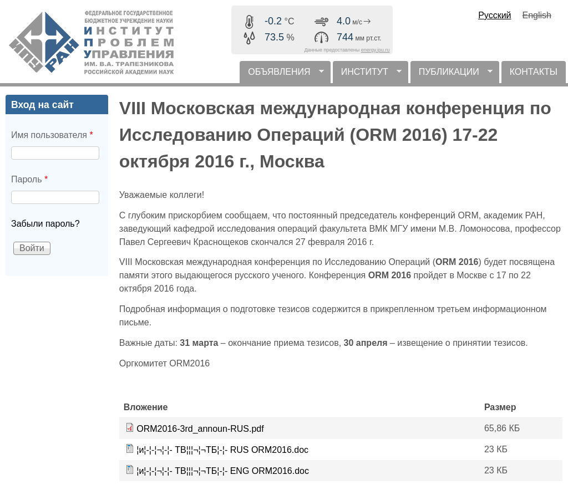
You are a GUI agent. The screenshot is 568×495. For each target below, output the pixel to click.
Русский (494, 15)
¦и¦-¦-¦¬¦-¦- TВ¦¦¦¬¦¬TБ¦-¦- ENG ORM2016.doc (222, 471)
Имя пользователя (52, 135)
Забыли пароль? (45, 223)
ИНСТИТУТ (367, 75)
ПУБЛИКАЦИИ (451, 75)
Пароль (29, 179)
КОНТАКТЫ (533, 71)
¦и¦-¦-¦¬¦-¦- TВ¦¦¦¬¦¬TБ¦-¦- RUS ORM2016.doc (222, 450)
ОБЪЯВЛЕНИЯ (281, 75)
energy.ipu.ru (375, 50)
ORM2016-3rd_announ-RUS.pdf (199, 428)
